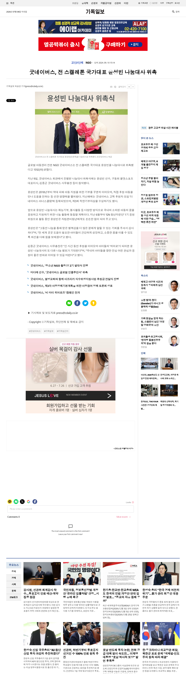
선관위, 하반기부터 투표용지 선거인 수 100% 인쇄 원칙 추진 (80, 653)
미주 (162, 3)
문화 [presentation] (14, 590)
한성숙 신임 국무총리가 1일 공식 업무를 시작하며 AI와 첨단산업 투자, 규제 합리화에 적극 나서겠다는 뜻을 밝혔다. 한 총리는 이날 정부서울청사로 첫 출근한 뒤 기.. (41, 663)
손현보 (94, 3)
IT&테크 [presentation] (14, 597)
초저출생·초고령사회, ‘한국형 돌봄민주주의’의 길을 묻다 (152, 340)
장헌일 (144, 347)
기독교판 (144, 3)
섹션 (10, 3)
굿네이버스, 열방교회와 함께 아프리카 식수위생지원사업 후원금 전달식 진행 (74, 279)
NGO (88, 62)
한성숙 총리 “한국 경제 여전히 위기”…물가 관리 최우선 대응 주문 (160, 593)
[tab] (13, 571)
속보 (144, 127)
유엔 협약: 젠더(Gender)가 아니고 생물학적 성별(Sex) (152, 303)
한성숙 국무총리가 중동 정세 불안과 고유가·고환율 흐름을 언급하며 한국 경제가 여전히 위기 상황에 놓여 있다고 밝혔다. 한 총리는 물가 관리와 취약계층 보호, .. (160, 606)
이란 (126, 3)
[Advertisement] (160, 103)
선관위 (117, 3)
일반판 (154, 3)
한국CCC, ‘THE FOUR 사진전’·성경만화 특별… (149, 405)
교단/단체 (77, 62)
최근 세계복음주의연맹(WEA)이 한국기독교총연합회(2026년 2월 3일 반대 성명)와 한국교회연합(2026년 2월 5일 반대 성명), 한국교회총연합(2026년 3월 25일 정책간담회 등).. (121, 611)
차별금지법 (106, 3)
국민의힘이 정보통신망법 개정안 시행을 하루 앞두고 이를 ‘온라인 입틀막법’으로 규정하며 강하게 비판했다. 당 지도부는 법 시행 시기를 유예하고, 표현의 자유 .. (81, 606)
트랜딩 (75, 3)
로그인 (177, 3)
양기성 (144, 292)
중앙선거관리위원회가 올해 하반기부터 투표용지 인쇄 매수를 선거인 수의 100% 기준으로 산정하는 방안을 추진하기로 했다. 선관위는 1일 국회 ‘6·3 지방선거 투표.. (81, 666)
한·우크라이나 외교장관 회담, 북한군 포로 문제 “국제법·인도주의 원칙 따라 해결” (160, 653)
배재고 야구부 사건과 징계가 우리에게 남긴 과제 (152, 285)
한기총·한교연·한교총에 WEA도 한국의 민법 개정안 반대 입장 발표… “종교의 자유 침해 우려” (121, 595)
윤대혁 (85, 3)
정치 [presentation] (14, 571)
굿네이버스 (36, 331)
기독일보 (49, 331)
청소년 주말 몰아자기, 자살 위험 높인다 (150, 182)
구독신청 (169, 3)
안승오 (144, 328)
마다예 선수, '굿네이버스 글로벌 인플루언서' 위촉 (59, 272)
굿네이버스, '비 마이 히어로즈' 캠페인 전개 (55, 292)
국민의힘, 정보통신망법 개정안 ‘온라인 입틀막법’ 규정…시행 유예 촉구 (81, 593)
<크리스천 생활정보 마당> (123, 448)
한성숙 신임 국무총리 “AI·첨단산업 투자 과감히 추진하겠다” (42, 652)
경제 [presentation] (14, 577)
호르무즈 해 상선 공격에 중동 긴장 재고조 (149, 148)
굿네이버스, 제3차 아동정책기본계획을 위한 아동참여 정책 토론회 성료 (71, 286)
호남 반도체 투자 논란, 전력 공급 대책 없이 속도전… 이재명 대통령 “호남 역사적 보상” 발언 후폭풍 (121, 655)
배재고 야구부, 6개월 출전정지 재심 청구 (149, 165)
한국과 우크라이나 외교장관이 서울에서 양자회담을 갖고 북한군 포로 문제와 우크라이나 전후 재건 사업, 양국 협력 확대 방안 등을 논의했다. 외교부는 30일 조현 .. (160, 666)
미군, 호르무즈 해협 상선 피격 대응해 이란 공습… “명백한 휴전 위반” (150, 217)
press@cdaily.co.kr (34, 86)
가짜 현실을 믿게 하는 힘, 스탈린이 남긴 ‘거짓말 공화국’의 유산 (152, 322)
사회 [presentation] (14, 584)
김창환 (144, 310)
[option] (150, 369)
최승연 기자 (20, 86)
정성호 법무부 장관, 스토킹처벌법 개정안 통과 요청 (149, 198)
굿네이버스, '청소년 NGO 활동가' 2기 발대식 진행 (59, 265)
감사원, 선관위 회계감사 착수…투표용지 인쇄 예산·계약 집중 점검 (40, 593)
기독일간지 (63, 331)
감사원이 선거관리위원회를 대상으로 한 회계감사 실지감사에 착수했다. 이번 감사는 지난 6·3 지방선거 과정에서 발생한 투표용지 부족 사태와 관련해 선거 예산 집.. (41, 606)
